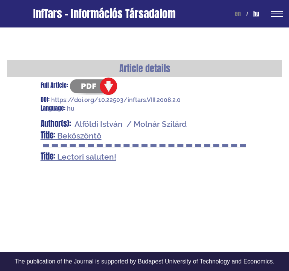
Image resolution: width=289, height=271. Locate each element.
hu (256, 13)
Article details (144, 68)
